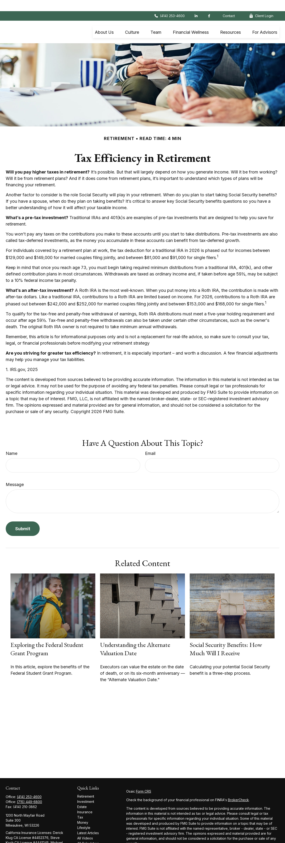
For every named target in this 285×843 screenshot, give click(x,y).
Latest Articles (88, 822)
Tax (80, 806)
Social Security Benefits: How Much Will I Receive (226, 638)
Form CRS (143, 780)
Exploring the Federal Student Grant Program (46, 638)
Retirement (85, 785)
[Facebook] (209, 5)
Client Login (261, 5)
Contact (229, 5)
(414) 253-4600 (169, 5)
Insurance (84, 801)
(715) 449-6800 (29, 791)
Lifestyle (83, 816)
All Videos (85, 827)
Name (11, 442)
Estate (82, 796)
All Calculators (88, 832)
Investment (85, 790)
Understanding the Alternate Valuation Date (135, 638)
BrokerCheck (238, 789)
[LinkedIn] (196, 5)
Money (82, 811)
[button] (104, 21)
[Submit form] (23, 517)
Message (15, 473)
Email (150, 442)
